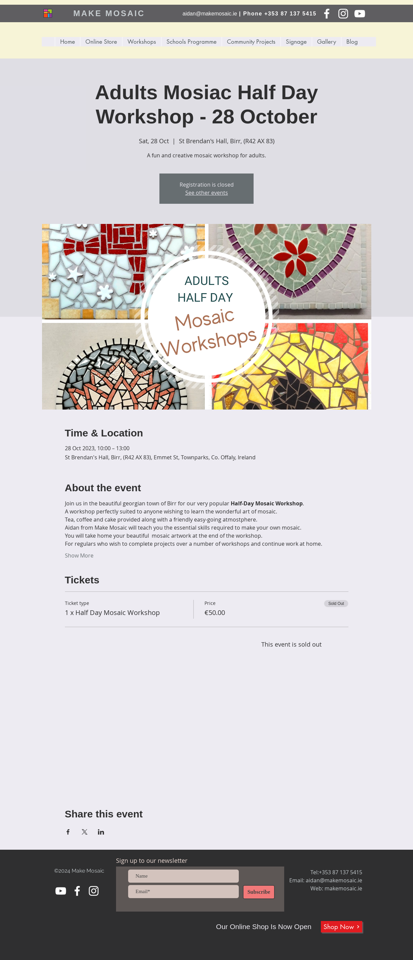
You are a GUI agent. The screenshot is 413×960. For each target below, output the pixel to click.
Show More (79, 555)
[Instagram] (343, 13)
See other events (206, 192)
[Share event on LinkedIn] (101, 832)
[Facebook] (326, 13)
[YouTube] (359, 13)
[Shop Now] (341, 926)
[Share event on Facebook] (68, 832)
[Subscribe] (259, 892)
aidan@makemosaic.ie (210, 13)
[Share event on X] (84, 832)
